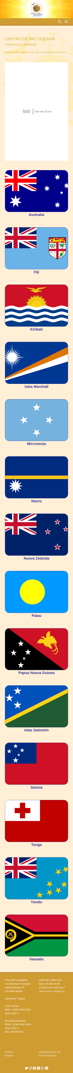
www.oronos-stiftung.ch (52, 991)
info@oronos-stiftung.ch (52, 987)
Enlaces (9, 1055)
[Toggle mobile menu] (66, 21)
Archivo (9, 1052)
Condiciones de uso (50, 1052)
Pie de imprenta (47, 1055)
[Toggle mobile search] (59, 21)
